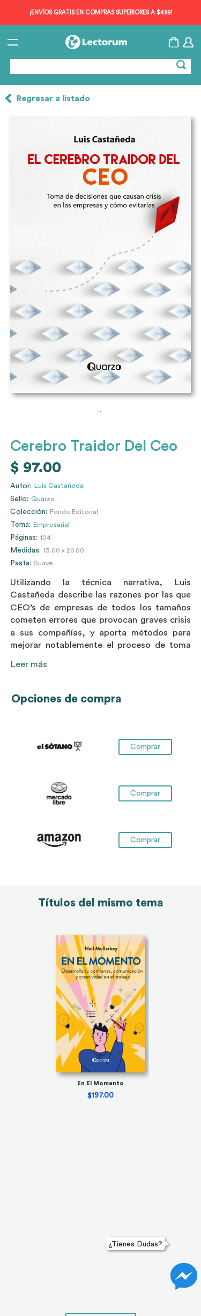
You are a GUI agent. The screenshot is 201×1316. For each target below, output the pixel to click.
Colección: (28, 512)
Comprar (145, 747)
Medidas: (25, 550)
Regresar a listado (53, 99)
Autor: (21, 486)
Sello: (19, 499)
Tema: (20, 524)
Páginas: (24, 537)
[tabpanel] (100, 254)
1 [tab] (100, 411)
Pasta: (20, 563)
